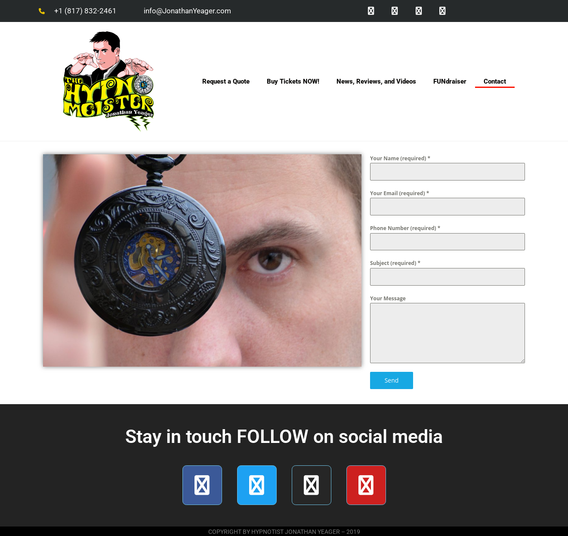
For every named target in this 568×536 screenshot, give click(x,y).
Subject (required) (395, 264)
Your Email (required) (399, 194)
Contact (495, 82)
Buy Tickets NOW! (293, 82)
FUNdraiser (449, 82)
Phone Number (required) (405, 229)
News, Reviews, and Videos (376, 82)
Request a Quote (226, 82)
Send (392, 381)
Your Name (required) (400, 159)
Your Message (388, 299)
